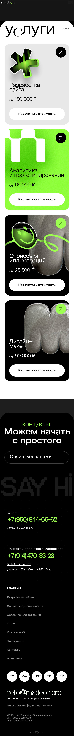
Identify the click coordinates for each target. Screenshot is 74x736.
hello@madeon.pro (19, 564)
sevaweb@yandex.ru (20, 528)
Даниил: (12, 570)
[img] (37, 84)
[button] (37, 114)
